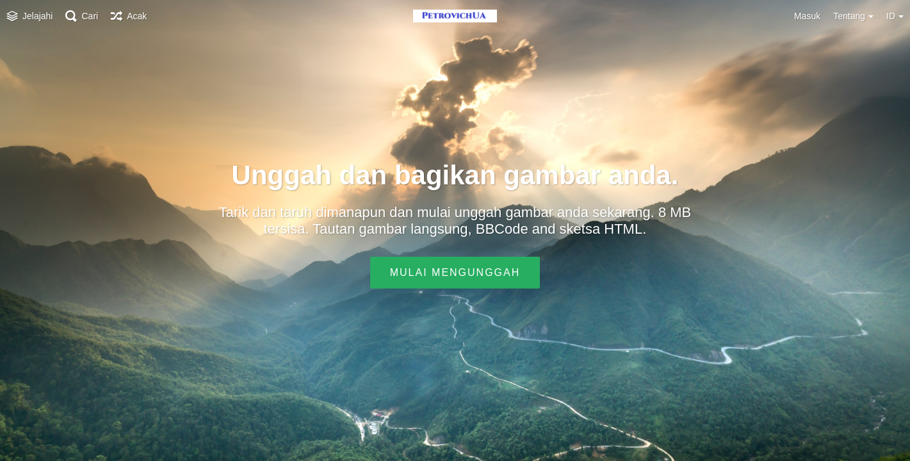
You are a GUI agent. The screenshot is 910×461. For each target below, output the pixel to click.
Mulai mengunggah (455, 272)
